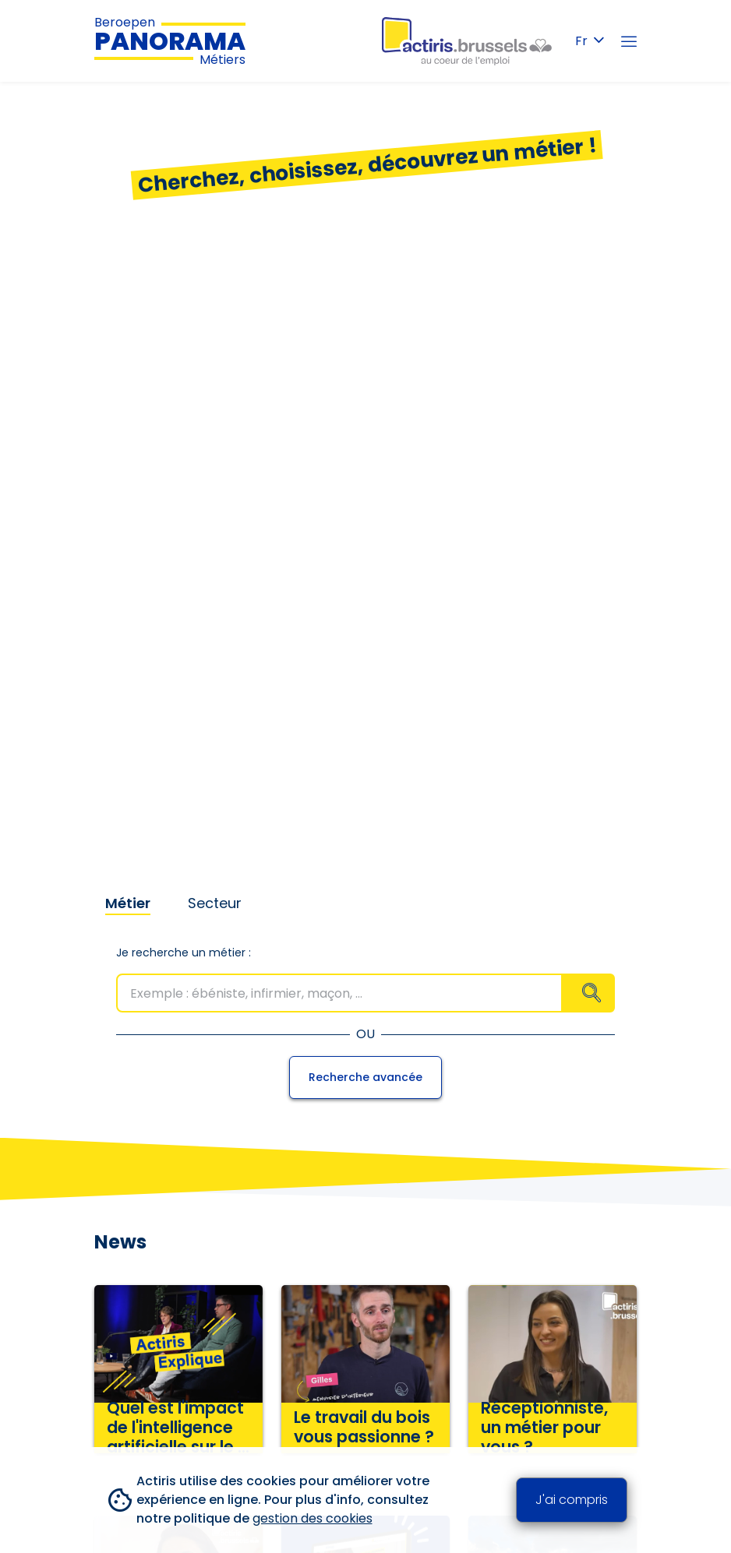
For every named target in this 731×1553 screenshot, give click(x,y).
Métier (127, 903)
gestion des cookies (312, 1518)
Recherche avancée (365, 1077)
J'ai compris (571, 1500)
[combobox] (365, 993)
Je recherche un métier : (183, 952)
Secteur (215, 903)
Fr (589, 41)
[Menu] (629, 41)
